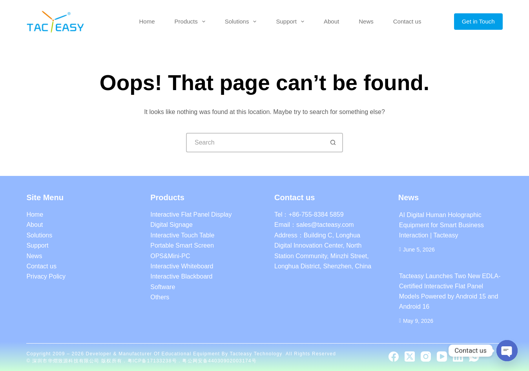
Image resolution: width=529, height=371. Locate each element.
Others (159, 297)
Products (191, 21)
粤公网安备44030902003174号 (219, 361)
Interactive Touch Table (182, 235)
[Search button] (333, 142)
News (366, 21)
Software (162, 287)
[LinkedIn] (458, 356)
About (331, 21)
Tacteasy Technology (256, 354)
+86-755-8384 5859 (315, 214)
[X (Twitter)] (410, 356)
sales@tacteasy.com (325, 224)
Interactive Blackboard (181, 276)
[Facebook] (394, 356)
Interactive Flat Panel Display (191, 214)
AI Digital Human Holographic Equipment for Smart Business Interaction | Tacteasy (441, 225)
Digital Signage (171, 224)
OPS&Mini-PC (170, 256)
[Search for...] (254, 142)
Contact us (407, 21)
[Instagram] (426, 356)
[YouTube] (442, 356)
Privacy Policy (46, 276)
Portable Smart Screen (182, 245)
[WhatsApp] (474, 356)
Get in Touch (478, 21)
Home (147, 21)
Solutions (242, 21)
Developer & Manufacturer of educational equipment (153, 354)
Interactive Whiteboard (181, 266)
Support (291, 21)
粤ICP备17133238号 (153, 361)
